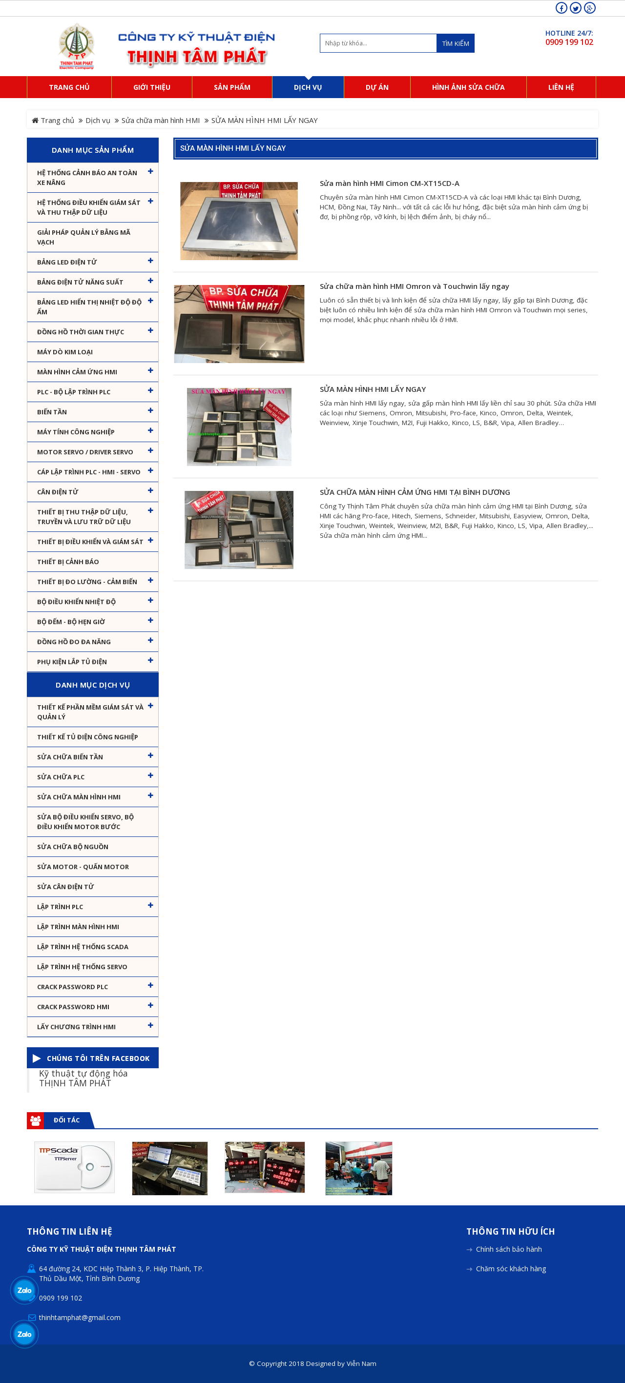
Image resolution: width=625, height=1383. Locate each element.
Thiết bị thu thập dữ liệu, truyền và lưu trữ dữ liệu (84, 517)
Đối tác (67, 1120)
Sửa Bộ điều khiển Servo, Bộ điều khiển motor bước (85, 822)
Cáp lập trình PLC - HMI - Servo (89, 472)
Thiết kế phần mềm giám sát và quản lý (90, 712)
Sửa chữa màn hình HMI (161, 120)
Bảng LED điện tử (67, 262)
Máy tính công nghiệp (76, 431)
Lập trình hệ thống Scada (82, 946)
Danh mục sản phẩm (93, 150)
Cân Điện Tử (58, 492)
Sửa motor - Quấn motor (83, 866)
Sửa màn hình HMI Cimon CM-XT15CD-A (389, 183)
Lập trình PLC (60, 906)
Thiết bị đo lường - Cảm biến (87, 581)
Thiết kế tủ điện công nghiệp (87, 736)
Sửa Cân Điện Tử (65, 886)
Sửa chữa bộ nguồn (72, 846)
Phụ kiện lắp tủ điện (72, 661)
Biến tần (52, 411)
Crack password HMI (73, 1006)
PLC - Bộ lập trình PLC (73, 391)
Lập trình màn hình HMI (78, 926)
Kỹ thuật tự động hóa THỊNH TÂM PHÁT (83, 1077)
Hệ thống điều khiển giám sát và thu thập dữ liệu (89, 207)
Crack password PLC (72, 986)
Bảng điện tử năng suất (80, 282)
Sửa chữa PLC (60, 777)
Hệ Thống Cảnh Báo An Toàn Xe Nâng (87, 177)
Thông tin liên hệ (69, 1232)
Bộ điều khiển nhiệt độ (76, 601)
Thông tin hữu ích (510, 1232)
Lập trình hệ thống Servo (82, 966)
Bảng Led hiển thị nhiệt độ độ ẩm (89, 307)
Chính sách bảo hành (509, 1249)
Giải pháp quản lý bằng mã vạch (83, 237)
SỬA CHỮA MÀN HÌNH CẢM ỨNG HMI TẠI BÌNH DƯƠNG (415, 492)
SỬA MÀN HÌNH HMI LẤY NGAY (233, 148)
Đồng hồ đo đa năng (74, 641)
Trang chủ (53, 120)
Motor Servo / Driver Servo (85, 451)
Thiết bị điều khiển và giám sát (90, 541)
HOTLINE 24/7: (569, 33)
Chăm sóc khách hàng (511, 1268)
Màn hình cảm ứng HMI (77, 371)
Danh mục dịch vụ (93, 685)
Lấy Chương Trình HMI (76, 1026)
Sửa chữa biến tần (70, 757)
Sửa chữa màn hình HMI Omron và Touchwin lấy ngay (414, 286)
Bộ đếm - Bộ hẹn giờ (71, 621)
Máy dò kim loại (65, 351)
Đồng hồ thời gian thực (80, 331)
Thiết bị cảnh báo (68, 561)
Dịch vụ (97, 120)
